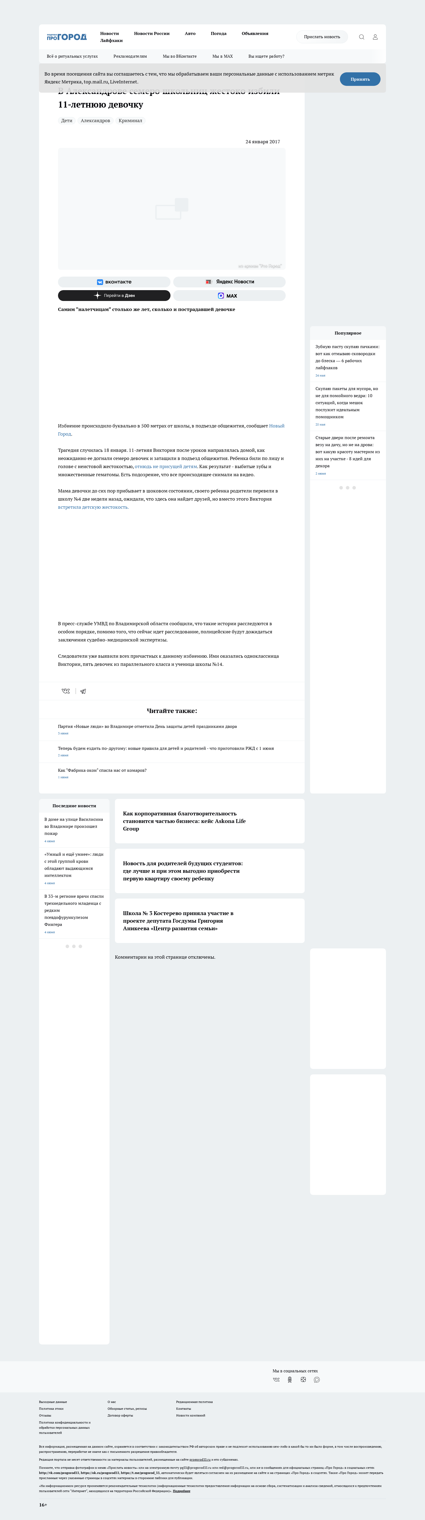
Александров (95, 120)
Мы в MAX (222, 56)
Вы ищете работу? (266, 56)
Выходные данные (53, 1402)
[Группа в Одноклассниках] (290, 1379)
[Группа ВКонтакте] (114, 282)
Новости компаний (190, 1415)
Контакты (183, 1408)
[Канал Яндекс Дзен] (114, 295)
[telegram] (84, 691)
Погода (219, 33)
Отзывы (45, 1415)
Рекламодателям (130, 56)
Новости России (152, 33)
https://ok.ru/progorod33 (100, 1473)
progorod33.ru (200, 1459)
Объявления (255, 33)
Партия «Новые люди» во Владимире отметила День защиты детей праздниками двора (172, 730)
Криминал (130, 120)
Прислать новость (322, 36)
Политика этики (51, 1408)
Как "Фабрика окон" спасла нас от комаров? (172, 774)
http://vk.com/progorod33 (59, 1473)
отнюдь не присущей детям (166, 466)
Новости (109, 33)
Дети (66, 120)
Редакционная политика (194, 1402)
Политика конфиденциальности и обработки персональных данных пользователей (65, 1427)
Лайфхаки (111, 40)
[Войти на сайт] (375, 36)
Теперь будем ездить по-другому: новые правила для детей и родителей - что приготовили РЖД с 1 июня (172, 752)
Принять (360, 79)
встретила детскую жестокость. (93, 507)
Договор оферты (120, 1415)
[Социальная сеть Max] (229, 295)
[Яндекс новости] (229, 282)
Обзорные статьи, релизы (127, 1408)
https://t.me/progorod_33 (140, 1473)
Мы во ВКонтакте (180, 56)
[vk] (66, 691)
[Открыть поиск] (361, 36)
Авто (190, 33)
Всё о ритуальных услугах (72, 56)
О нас (112, 1402)
